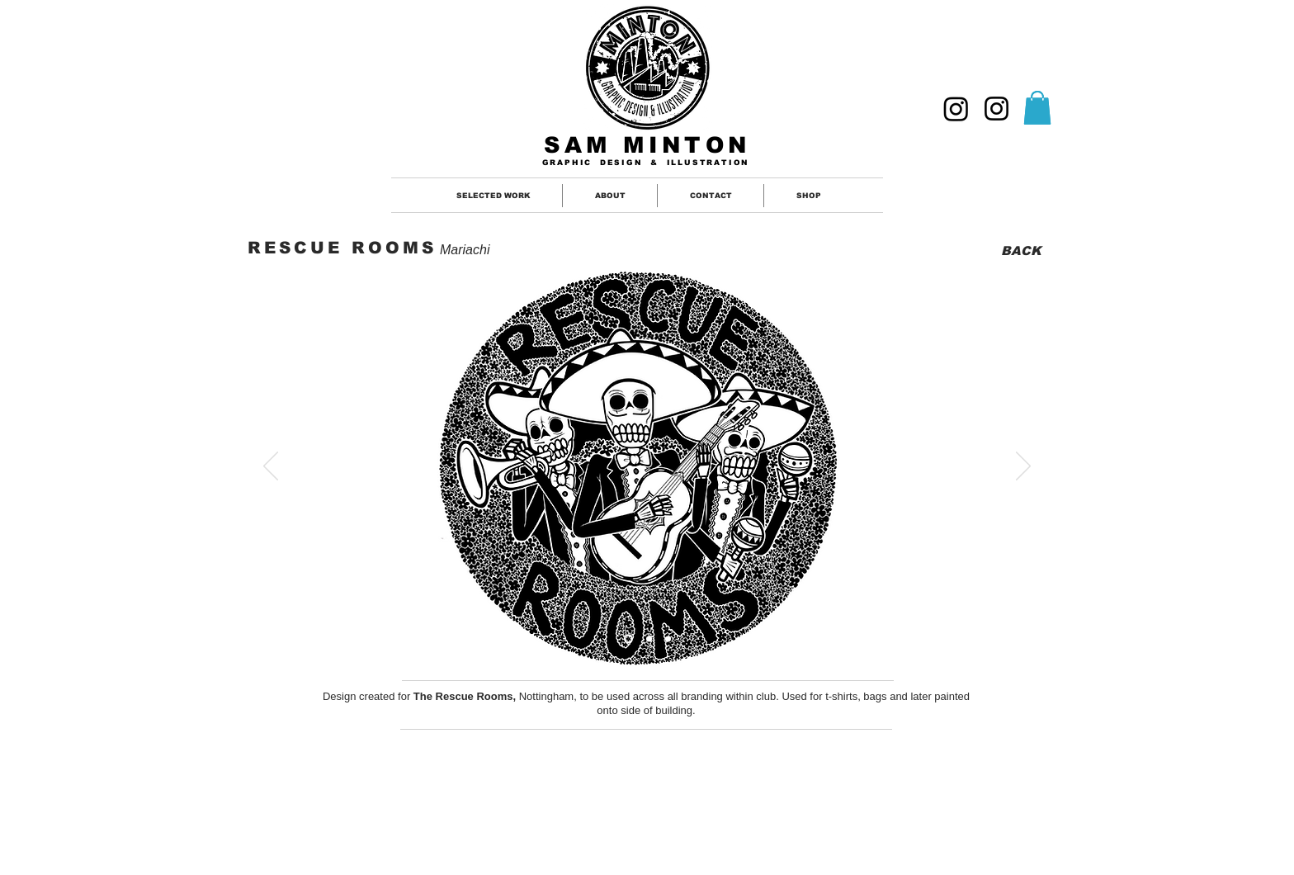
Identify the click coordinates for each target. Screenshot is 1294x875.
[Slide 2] (649, 638)
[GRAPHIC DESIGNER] (956, 108)
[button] (1037, 108)
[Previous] (270, 467)
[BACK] (1020, 250)
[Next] (1023, 467)
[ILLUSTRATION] (996, 108)
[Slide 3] (668, 638)
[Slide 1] (628, 638)
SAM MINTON (647, 145)
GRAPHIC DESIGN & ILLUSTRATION (646, 162)
